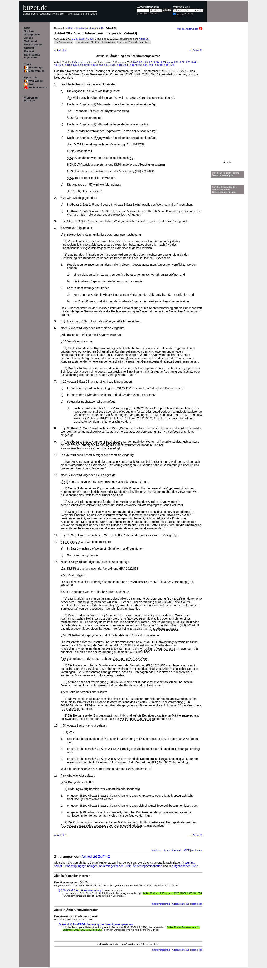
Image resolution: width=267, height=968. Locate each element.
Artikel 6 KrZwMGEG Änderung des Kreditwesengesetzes (95, 924)
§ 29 (176, 62)
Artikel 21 (195, 50)
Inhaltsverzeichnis (161, 850)
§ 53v (70, 177)
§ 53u (70, 171)
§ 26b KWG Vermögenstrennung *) (80, 890)
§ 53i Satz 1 (71, 535)
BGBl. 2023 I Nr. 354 (82, 39)
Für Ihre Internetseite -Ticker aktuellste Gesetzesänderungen (224, 189)
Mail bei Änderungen (189, 29)
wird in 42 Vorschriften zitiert (134, 42)
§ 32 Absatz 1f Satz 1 (77, 428)
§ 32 (182, 62)
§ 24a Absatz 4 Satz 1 (78, 321)
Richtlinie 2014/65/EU (101, 418)
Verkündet (30, 41)
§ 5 (150, 62)
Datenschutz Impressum (32, 56)
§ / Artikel (142, 13)
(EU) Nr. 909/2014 (190, 415)
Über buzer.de (33, 44)
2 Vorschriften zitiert (82, 62)
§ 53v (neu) (136, 64)
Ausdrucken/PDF (181, 850)
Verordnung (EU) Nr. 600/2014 (160, 431)
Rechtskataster (37, 87)
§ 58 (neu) (169, 64)
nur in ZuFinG (185, 14)
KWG (135, 62)
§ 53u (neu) (122, 64)
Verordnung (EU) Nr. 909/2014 (117, 652)
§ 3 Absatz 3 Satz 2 (76, 221)
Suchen (29, 31)
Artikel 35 (144, 39)
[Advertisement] (227, 98)
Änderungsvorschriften (147, 866)
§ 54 (145, 64)
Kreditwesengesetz (72, 71)
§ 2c (141, 62)
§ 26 (63, 341)
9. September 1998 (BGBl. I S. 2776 (164, 71)
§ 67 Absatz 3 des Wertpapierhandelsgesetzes (133, 615)
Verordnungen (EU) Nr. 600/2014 (150, 415)
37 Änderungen (64, 42)
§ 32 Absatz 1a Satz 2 (164, 628)
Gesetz (154, 13)
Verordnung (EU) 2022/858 (127, 144)
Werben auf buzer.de (31, 99)
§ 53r (70, 151)
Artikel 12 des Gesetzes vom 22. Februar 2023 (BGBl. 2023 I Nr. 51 (115, 74)
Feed (31, 84)
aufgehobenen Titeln (185, 866)
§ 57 (90, 184)
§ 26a (98, 104)
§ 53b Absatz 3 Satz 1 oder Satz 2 (163, 739)
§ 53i (67, 64)
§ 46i (71, 131)
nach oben (196, 850)
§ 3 (146, 62)
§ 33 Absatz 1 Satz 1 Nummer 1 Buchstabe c (93, 441)
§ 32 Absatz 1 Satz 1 (107, 749)
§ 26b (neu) (167, 62)
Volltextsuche (181, 7)
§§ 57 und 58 (155, 64)
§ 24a (156, 62)
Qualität (29, 48)
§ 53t (70, 164)
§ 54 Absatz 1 (69, 725)
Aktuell (28, 38)
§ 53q (98, 137)
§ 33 (188, 62)
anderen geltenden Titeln (115, 866)
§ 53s (70, 157)
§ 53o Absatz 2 (70, 541)
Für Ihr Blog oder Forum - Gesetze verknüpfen (226, 174)
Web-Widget (35, 81)
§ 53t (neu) (109, 64)
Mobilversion (36, 71)
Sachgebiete (32, 34)
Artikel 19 (61, 50)
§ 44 (193, 62)
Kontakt (29, 51)
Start (27, 28)
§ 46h (98, 124)
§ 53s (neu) (97, 64)
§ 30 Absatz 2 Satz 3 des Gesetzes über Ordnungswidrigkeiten (101, 825)
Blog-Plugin (35, 67)
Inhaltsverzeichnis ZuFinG (89, 28)
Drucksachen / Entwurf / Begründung (96, 42)
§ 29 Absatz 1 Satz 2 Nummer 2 (81, 381)
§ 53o (74, 64)
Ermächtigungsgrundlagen (80, 866)
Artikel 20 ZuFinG (95, 857)
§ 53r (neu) (84, 64)
